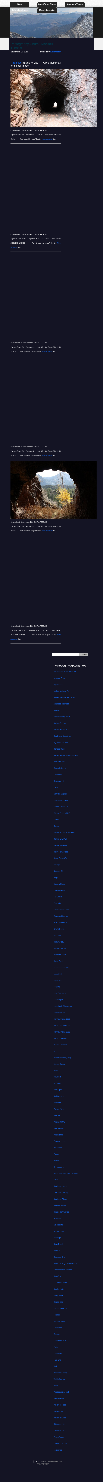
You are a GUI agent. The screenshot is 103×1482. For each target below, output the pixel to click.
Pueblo (56, 1154)
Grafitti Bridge (59, 929)
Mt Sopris (57, 1083)
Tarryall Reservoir (61, 1308)
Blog (19, 4)
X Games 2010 (60, 1424)
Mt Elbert (57, 1077)
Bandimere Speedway (62, 736)
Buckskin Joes (59, 762)
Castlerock (58, 775)
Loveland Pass (59, 1012)
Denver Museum (60, 845)
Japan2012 (58, 980)
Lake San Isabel (60, 993)
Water (56, 1386)
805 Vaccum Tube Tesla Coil (65, 672)
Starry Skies (58, 1296)
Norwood (57, 1103)
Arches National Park (62, 691)
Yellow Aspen (59, 1437)
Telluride (57, 1315)
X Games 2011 (60, 1431)
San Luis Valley (60, 1205)
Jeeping (57, 987)
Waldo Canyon (59, 1379)
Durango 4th (58, 871)
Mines (56, 1070)
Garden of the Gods (61, 910)
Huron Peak (58, 961)
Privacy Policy (42, 1464)
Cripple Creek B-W (61, 807)
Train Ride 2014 (60, 1341)
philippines (58, 1450)
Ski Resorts (58, 1225)
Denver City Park (60, 839)
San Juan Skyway (61, 1193)
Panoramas (58, 1135)
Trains (56, 1347)
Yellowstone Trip (60, 1443)
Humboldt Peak (60, 955)
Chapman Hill (59, 781)
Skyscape (57, 1238)
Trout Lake (58, 1353)
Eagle (56, 878)
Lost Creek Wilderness (63, 1006)
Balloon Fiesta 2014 (61, 730)
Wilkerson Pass (60, 1405)
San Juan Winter (60, 1199)
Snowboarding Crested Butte (65, 1263)
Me (55, 1051)
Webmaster (55, 52)
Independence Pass (61, 968)
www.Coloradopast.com (52, 1461)
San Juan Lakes (60, 1186)
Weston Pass (59, 1398)
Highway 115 (59, 942)
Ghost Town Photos (47, 4)
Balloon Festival (60, 723)
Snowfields (58, 1276)
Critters (56, 820)
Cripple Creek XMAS (62, 813)
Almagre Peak (59, 678)
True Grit (57, 1360)
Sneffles (57, 1251)
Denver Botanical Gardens (64, 832)
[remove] (17, 62)
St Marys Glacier (60, 1283)
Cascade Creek (60, 768)
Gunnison (57, 935)
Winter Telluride (60, 1418)
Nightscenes (58, 1096)
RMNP (56, 1161)
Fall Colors (58, 897)
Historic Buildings (60, 948)
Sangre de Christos (61, 1212)
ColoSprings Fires (61, 800)
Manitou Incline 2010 (62, 1025)
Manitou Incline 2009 (62, 1019)
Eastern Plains (59, 884)
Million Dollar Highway (62, 1058)
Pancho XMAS (59, 1122)
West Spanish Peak (61, 1392)
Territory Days (59, 1321)
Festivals (57, 903)
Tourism (57, 1334)
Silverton (57, 1218)
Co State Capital (60, 794)
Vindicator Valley (60, 1373)
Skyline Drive (59, 1231)
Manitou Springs (60, 1038)
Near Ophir (58, 1090)
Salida (56, 1180)
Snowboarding (59, 1257)
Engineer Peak (59, 890)
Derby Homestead (61, 852)
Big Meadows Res (61, 742)
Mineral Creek (59, 1064)
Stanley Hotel (59, 1289)
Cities (56, 788)
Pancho (57, 1115)
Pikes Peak (58, 1148)
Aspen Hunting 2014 (62, 717)
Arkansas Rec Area (61, 704)
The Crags (58, 1328)
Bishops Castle (60, 749)
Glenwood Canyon (61, 916)
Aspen (56, 710)
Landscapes (58, 1000)
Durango (57, 865)
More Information (47, 10)
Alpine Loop (58, 685)
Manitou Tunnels (60, 1045)
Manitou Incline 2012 (62, 1032)
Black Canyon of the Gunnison (66, 755)
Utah (55, 1366)
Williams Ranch (60, 1411)
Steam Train (58, 1302)
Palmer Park (58, 1109)
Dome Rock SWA (61, 858)
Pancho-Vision (59, 1128)
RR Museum (59, 1167)
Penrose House (60, 1141)
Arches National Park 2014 (64, 697)
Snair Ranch (58, 1244)
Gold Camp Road (61, 922)
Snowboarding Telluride (63, 1270)
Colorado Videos (75, 4)
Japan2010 (58, 974)
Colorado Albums (19, 10)
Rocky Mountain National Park (66, 1173)
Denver (56, 826)
